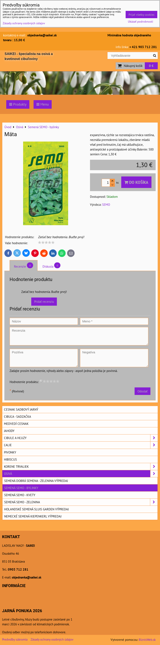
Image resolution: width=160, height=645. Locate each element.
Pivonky (10, 452)
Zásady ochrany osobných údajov (52, 639)
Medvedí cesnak (16, 423)
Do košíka (136, 182)
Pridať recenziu (44, 301)
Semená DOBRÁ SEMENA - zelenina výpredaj (36, 481)
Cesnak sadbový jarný (21, 409)
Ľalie (81, 445)
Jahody (9, 431)
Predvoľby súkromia (15, 639)
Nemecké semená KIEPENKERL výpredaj (32, 516)
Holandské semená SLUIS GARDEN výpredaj (36, 509)
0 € (151, 66)
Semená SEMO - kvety (19, 495)
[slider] (46, 242)
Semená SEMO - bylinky (21, 488)
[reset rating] (41, 381)
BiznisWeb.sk (147, 639)
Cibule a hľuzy (81, 437)
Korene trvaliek (81, 466)
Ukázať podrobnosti (140, 21)
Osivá (81, 473)
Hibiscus (10, 459)
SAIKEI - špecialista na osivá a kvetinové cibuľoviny (29, 56)
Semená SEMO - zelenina (81, 502)
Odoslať (143, 391)
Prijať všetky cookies (141, 15)
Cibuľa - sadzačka (17, 416)
